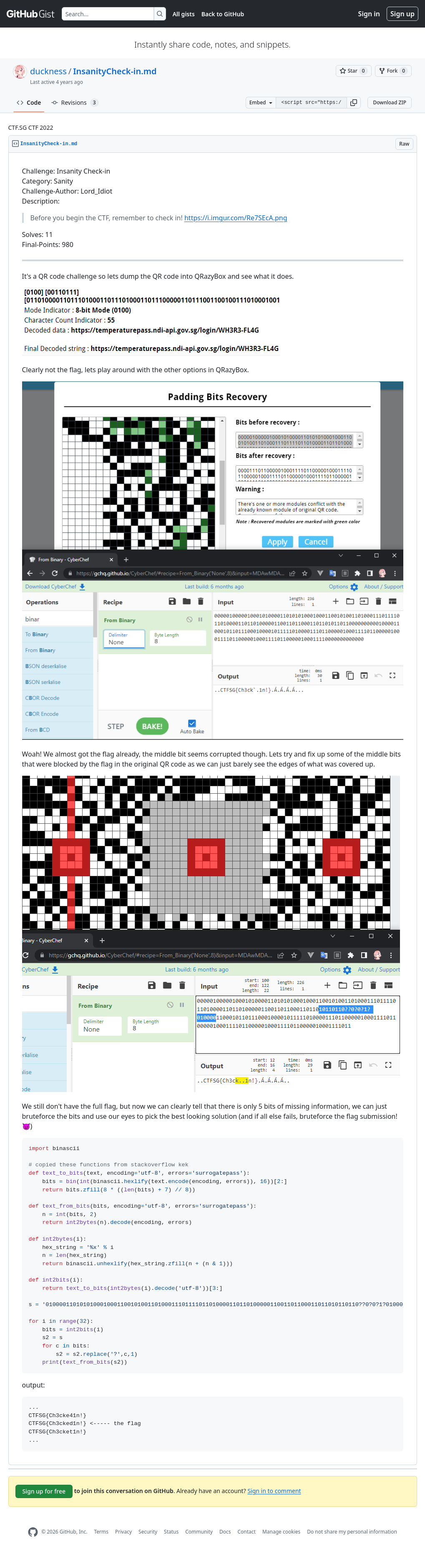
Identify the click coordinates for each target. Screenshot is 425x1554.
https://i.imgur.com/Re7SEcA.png (235, 217)
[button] (354, 102)
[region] (213, 809)
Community (199, 1531)
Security (147, 1531)
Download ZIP (389, 102)
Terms (101, 1531)
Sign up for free (44, 1491)
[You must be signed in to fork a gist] (393, 71)
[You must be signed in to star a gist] (354, 71)
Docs (225, 1531)
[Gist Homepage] (31, 14)
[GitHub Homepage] (33, 1532)
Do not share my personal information (352, 1531)
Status (171, 1531)
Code (29, 102)
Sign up (402, 13)
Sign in (369, 13)
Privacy (123, 1531)
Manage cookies (281, 1531)
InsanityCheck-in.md (114, 71)
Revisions (75, 102)
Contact (246, 1531)
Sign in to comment (274, 1490)
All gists (184, 14)
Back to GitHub (222, 14)
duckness (48, 71)
